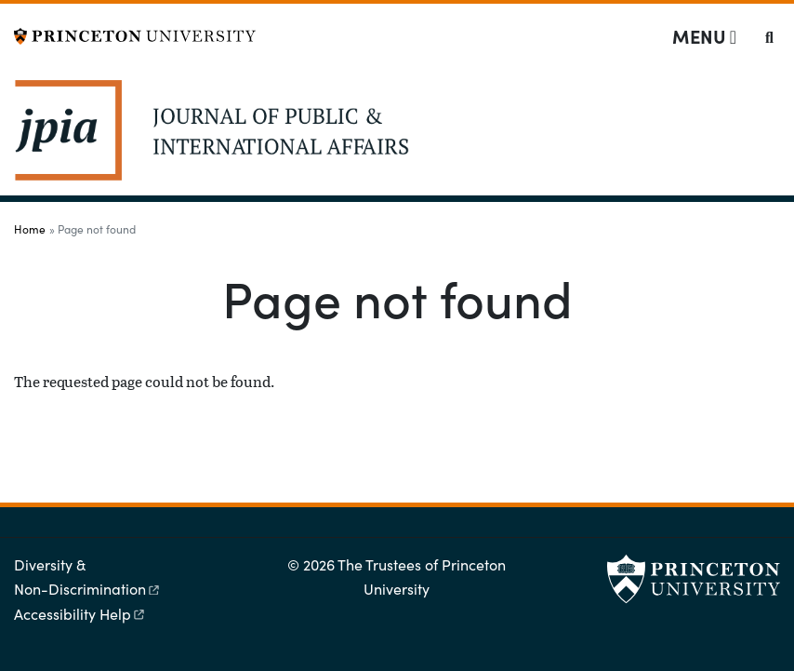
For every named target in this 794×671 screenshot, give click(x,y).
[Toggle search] (769, 37)
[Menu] (704, 36)
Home (30, 228)
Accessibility (80, 614)
